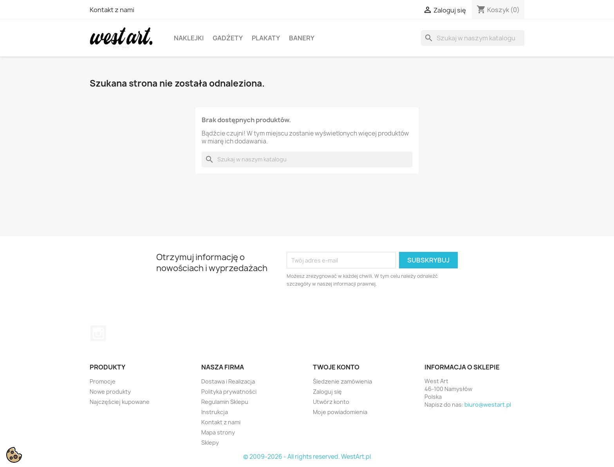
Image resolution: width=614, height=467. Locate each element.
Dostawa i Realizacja (228, 381)
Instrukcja (214, 412)
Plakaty (266, 38)
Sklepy (210, 442)
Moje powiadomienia (340, 412)
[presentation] (352, 309)
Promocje (103, 381)
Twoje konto (336, 367)
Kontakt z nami (112, 9)
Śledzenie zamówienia (342, 381)
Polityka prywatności (228, 391)
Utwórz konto (331, 401)
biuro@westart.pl (487, 404)
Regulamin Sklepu (224, 401)
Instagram (98, 333)
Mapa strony (218, 432)
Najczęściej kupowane (120, 401)
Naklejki (189, 38)
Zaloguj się (327, 391)
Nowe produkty (110, 391)
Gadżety (228, 38)
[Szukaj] (472, 38)
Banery (301, 38)
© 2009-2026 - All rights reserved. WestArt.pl (307, 457)
